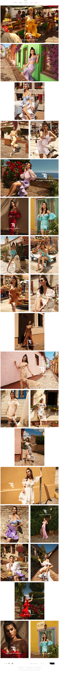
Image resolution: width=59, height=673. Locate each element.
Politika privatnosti (29, 667)
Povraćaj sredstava (37, 667)
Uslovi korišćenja (21, 667)
